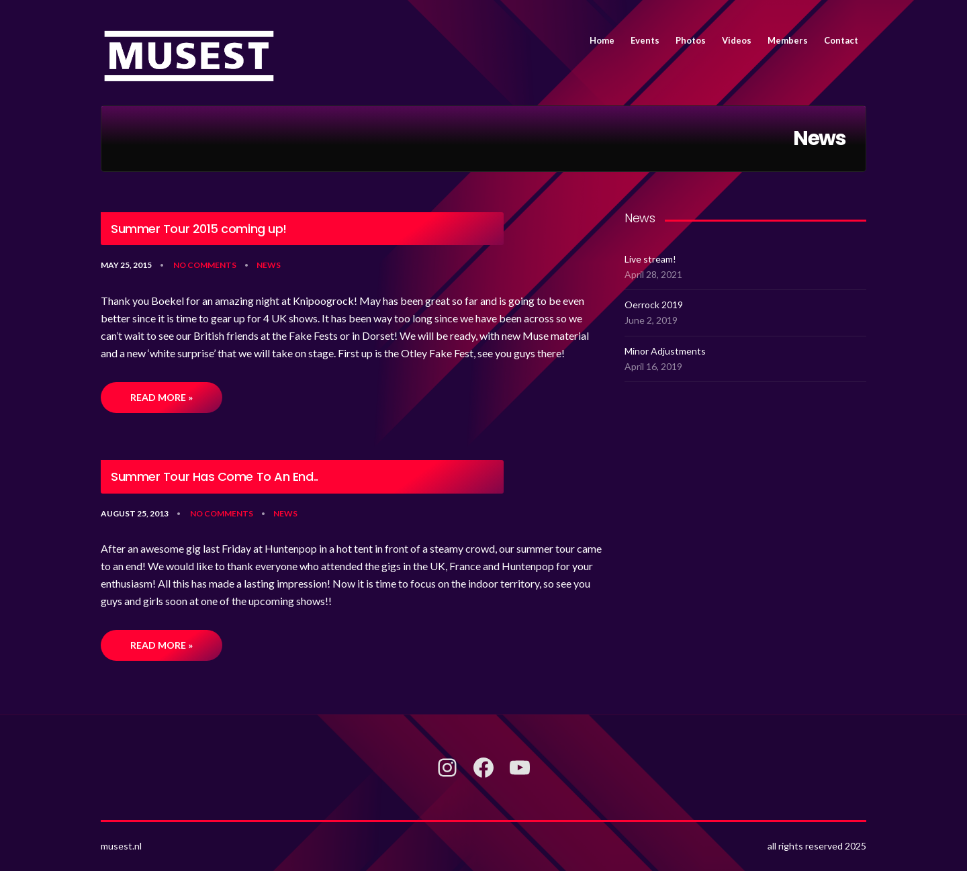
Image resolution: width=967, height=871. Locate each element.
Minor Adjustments (665, 351)
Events (645, 40)
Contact (841, 40)
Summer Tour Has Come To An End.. (214, 476)
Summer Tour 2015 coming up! (199, 229)
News (269, 265)
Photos (691, 40)
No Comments (204, 265)
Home (602, 40)
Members (788, 40)
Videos (736, 40)
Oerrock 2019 (654, 304)
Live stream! (650, 259)
